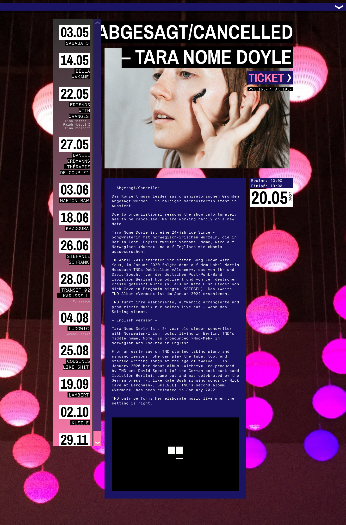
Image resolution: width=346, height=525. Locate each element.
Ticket (270, 77)
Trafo (10, 6)
